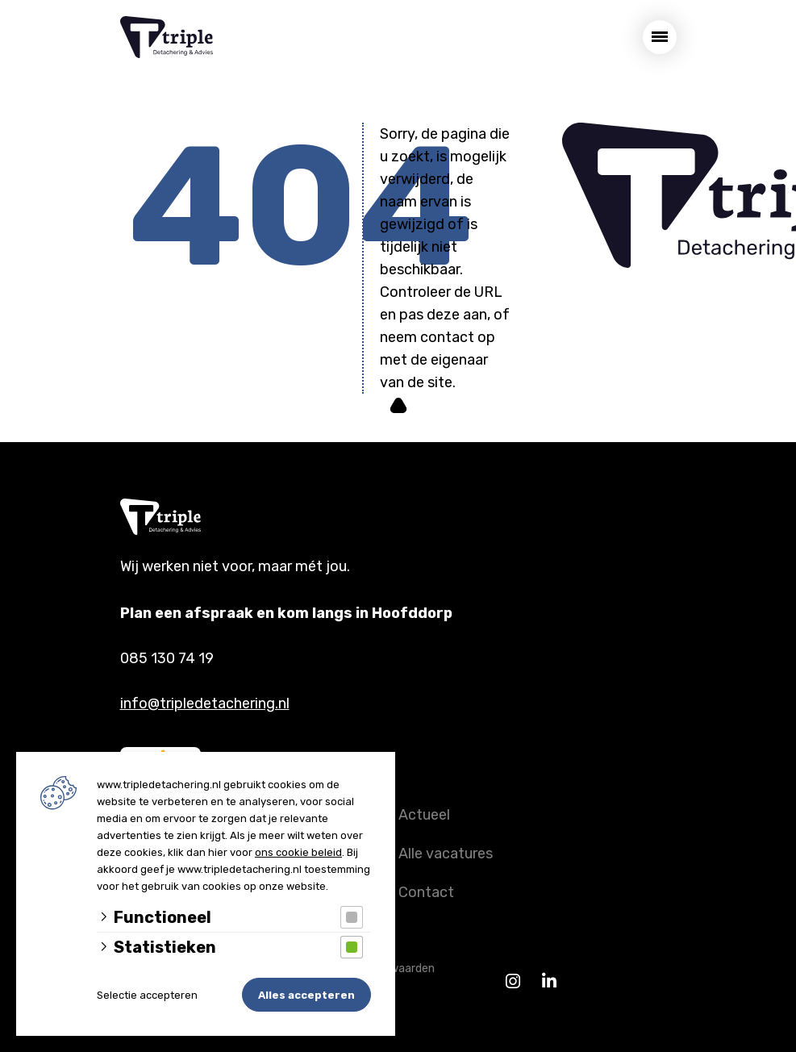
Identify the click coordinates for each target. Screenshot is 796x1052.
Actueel (424, 815)
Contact (426, 892)
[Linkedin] (550, 981)
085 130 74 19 (167, 658)
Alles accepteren (306, 995)
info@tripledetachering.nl (205, 703)
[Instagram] (513, 981)
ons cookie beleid (298, 852)
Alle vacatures (445, 853)
